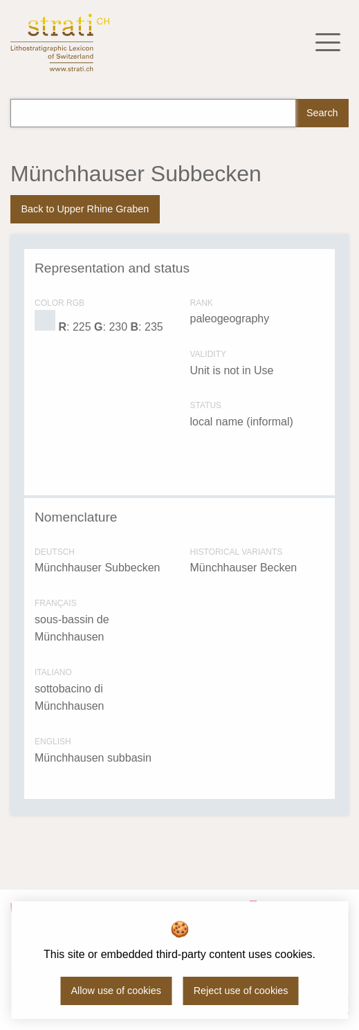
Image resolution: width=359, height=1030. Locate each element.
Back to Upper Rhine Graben (85, 208)
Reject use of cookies (241, 990)
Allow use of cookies (116, 990)
